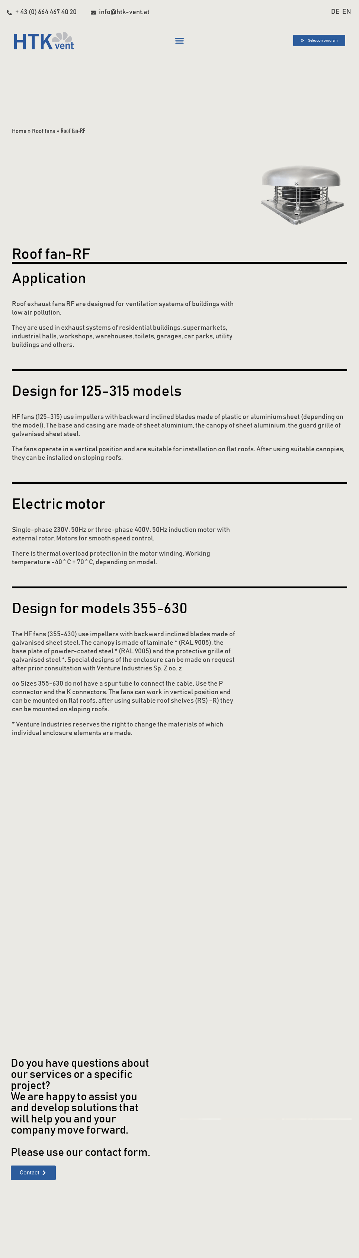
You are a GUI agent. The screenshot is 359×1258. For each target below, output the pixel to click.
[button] (180, 41)
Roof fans (44, 131)
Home (19, 131)
